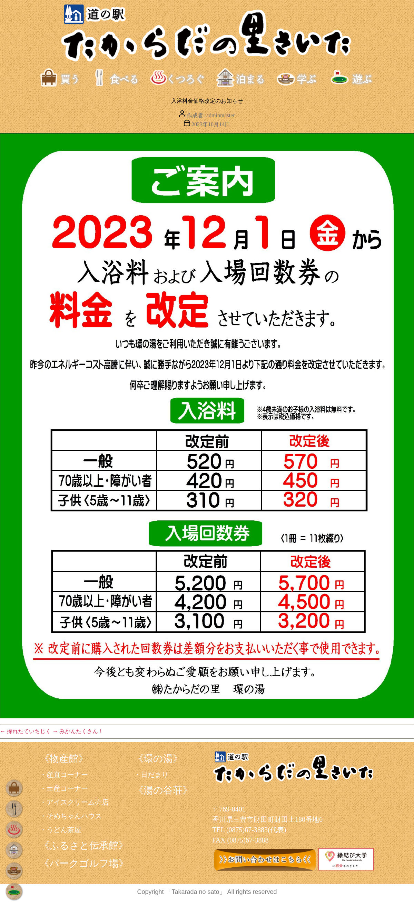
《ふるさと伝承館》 (84, 845)
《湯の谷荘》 (163, 790)
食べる (117, 77)
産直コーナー (67, 774)
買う (67, 77)
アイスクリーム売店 (78, 802)
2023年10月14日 (210, 124)
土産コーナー (67, 788)
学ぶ (304, 77)
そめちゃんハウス (74, 816)
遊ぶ (357, 77)
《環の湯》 (158, 758)
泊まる (243, 77)
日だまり (154, 774)
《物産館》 (64, 758)
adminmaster (220, 115)
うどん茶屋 (64, 830)
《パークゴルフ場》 (84, 863)
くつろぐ (177, 77)
